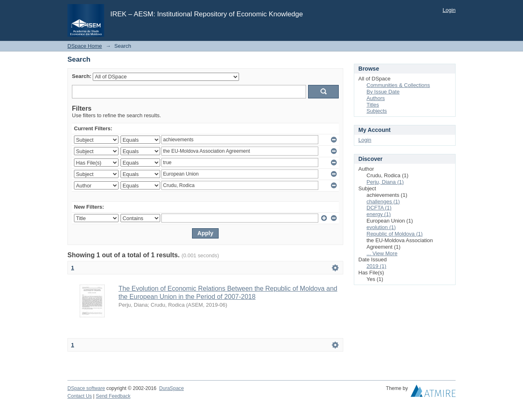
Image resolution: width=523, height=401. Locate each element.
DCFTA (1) (379, 208)
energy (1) (379, 214)
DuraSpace (171, 388)
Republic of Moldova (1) (394, 234)
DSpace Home (84, 46)
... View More (382, 253)
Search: (82, 76)
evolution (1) (381, 227)
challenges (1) (383, 201)
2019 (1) (376, 266)
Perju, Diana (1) (385, 182)
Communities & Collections (398, 85)
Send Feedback (113, 396)
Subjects (377, 111)
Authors (376, 98)
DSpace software (86, 388)
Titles (373, 105)
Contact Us (79, 396)
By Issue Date (383, 92)
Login (449, 10)
